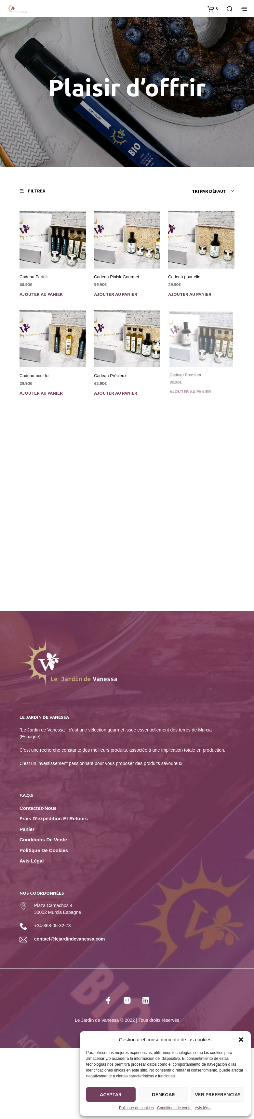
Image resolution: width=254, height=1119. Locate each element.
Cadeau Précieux (111, 374)
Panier (27, 829)
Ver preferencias (218, 1094)
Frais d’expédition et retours (54, 818)
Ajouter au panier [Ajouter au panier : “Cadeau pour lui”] (41, 393)
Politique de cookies (136, 1108)
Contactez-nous (38, 808)
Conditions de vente (174, 1108)
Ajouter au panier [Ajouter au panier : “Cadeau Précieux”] (116, 391)
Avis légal (203, 1108)
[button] (241, 1039)
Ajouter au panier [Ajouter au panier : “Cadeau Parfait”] (41, 294)
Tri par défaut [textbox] (209, 191)
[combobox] (186, 191)
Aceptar (111, 1094)
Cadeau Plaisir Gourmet (116, 276)
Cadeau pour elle (184, 276)
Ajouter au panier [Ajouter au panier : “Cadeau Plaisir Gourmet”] (115, 294)
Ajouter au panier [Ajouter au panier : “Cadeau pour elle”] (189, 294)
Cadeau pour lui (34, 376)
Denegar (163, 1094)
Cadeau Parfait (34, 276)
